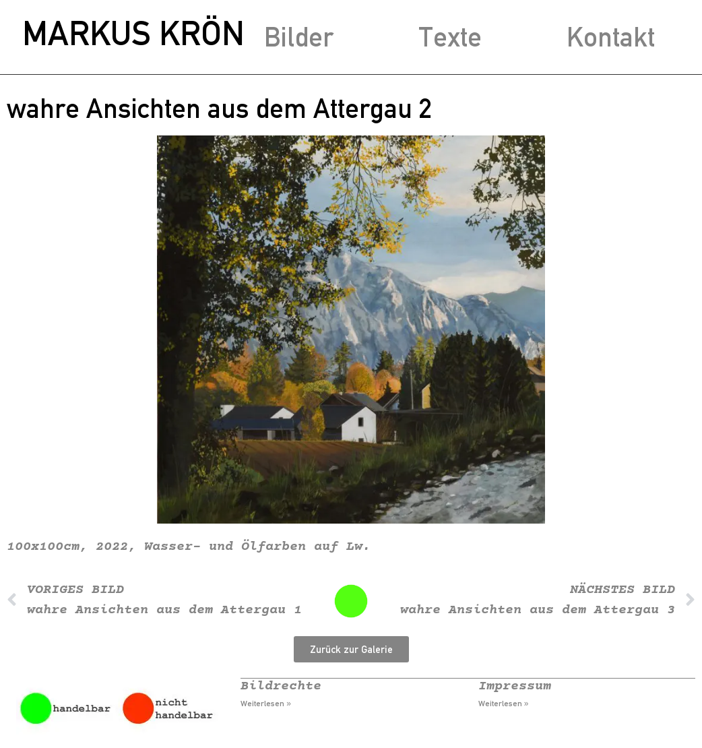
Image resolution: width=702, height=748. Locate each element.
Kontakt (611, 37)
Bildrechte (281, 686)
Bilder (298, 37)
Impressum (514, 686)
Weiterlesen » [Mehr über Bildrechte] (266, 703)
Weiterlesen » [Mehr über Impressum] (503, 703)
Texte (450, 37)
